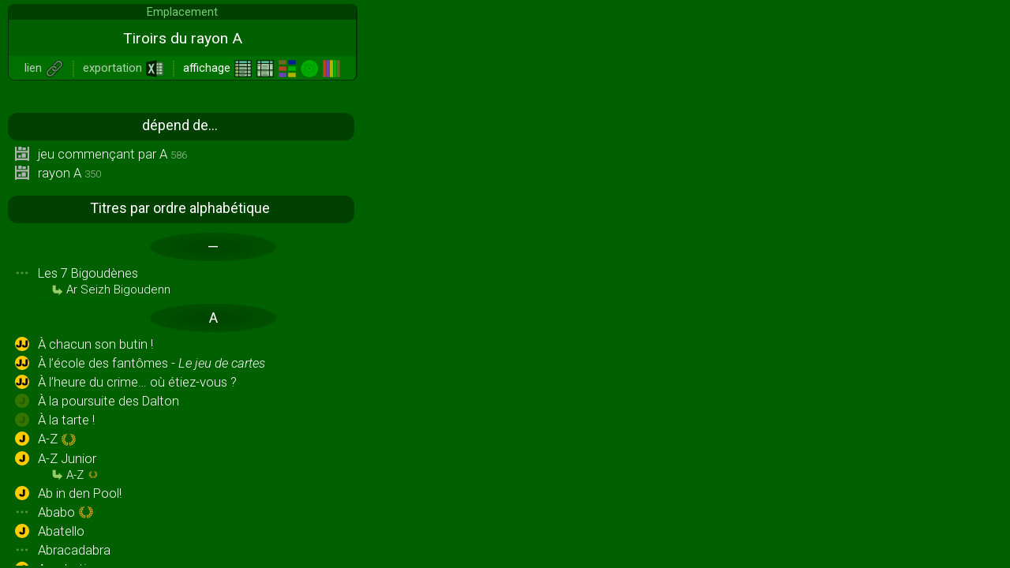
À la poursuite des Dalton (108, 401)
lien (44, 68)
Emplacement (182, 12)
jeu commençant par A (112, 154)
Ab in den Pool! (80, 493)
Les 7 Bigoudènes (104, 281)
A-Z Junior (68, 466)
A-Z (57, 439)
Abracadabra (74, 550)
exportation (123, 68)
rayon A (69, 173)
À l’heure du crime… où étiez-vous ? (137, 382)
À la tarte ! (66, 420)
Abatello (61, 531)
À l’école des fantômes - (151, 363)
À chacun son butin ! (95, 344)
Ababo (66, 512)
